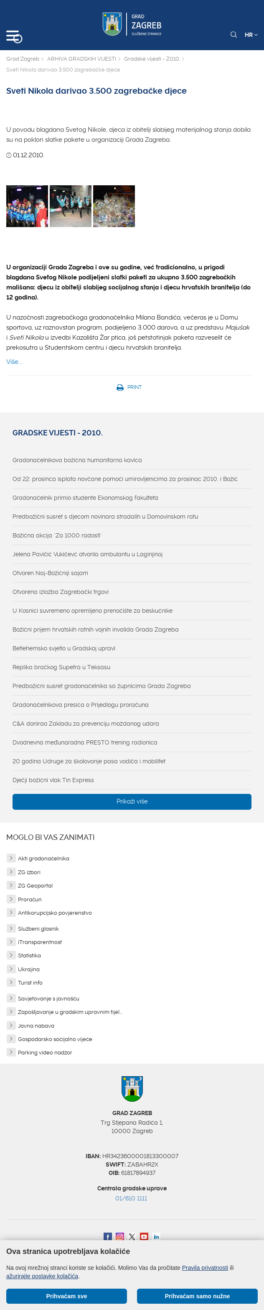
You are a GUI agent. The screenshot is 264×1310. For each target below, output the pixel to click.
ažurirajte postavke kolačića (42, 1276)
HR (251, 34)
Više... (14, 362)
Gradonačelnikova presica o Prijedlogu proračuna (81, 704)
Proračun (30, 899)
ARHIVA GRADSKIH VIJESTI (81, 59)
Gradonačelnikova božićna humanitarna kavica (77, 460)
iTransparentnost (40, 942)
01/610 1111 (131, 1198)
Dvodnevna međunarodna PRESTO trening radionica (85, 742)
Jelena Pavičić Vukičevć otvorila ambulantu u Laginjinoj (87, 554)
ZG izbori (29, 872)
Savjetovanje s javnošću (48, 998)
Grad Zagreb (22, 59)
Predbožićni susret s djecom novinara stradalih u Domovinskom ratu (105, 516)
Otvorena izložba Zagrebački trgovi (61, 591)
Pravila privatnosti (205, 1267)
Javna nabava (36, 1026)
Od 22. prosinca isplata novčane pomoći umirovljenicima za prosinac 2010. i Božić (125, 479)
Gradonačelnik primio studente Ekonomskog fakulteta (85, 497)
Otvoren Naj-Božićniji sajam (50, 573)
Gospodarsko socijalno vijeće (55, 1039)
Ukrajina (29, 969)
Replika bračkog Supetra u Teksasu (61, 667)
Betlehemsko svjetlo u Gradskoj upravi (64, 648)
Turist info (30, 983)
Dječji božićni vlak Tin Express (53, 780)
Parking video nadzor (45, 1052)
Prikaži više (132, 801)
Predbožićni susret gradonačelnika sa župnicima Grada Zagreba (102, 686)
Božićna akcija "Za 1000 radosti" (57, 535)
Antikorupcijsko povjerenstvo (55, 913)
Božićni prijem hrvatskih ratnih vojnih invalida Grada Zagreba (96, 629)
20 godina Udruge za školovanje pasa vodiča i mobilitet (89, 761)
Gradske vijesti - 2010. (152, 59)
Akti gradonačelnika (43, 858)
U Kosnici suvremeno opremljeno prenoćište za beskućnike (93, 610)
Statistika (29, 955)
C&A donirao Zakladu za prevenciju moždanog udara (86, 723)
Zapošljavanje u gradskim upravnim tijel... (70, 1012)
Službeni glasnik (38, 929)
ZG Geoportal (35, 886)
